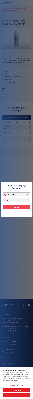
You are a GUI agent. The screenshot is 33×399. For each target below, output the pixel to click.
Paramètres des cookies (16, 385)
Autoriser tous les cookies (16, 394)
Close (16, 213)
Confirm (16, 207)
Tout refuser (16, 390)
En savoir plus (14, 380)
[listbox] (16, 194)
